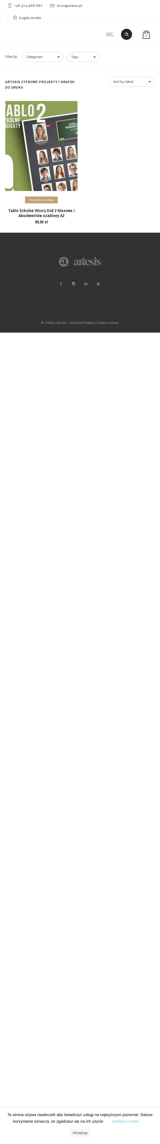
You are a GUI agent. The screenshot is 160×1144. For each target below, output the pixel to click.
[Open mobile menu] (111, 34)
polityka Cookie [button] (125, 1121)
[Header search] (126, 34)
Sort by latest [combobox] (123, 82)
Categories (34, 57)
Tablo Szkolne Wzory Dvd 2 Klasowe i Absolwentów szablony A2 (41, 213)
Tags (74, 57)
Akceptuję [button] (80, 1133)
